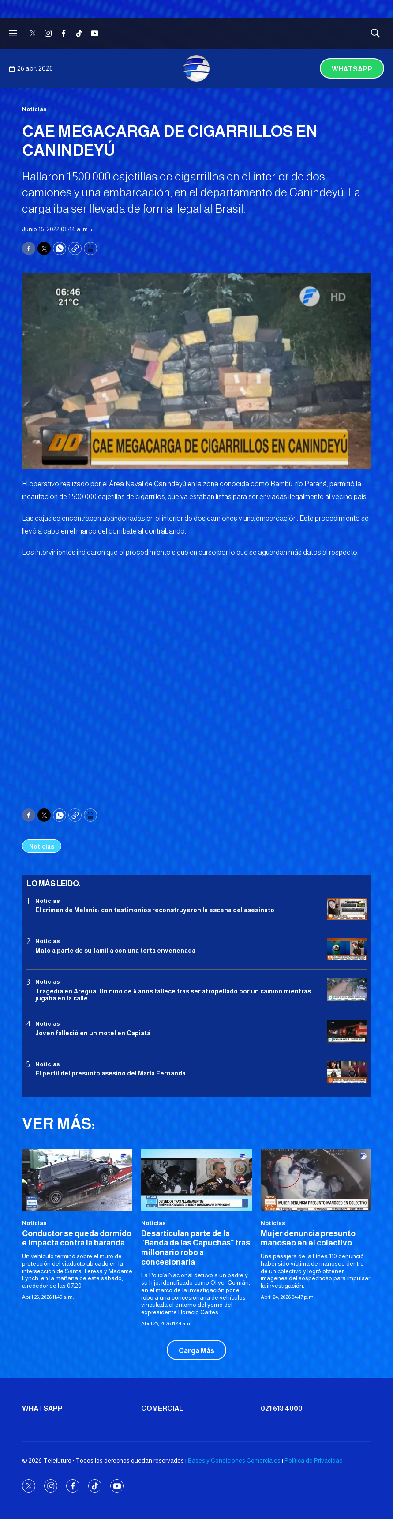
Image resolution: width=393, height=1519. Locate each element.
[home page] (196, 68)
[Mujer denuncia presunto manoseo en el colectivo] (316, 1180)
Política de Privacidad (313, 1460)
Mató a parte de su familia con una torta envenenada (115, 950)
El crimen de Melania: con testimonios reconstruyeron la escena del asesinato (154, 910)
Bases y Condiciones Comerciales (234, 1460)
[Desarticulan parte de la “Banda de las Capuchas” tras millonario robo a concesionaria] (196, 1180)
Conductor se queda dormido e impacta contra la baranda (76, 1238)
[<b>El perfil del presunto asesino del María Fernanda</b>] (347, 1072)
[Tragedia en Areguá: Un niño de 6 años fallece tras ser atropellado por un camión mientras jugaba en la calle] (347, 989)
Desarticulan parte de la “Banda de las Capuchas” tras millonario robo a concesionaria (195, 1248)
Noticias (34, 109)
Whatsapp (352, 69)
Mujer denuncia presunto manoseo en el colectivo (308, 1238)
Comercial (162, 1408)
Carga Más (196, 1350)
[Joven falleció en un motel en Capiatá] (347, 1031)
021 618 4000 (282, 1408)
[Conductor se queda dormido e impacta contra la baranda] (77, 1180)
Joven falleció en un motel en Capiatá (92, 1033)
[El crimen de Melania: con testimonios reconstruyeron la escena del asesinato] (347, 909)
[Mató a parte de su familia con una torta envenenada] (347, 949)
